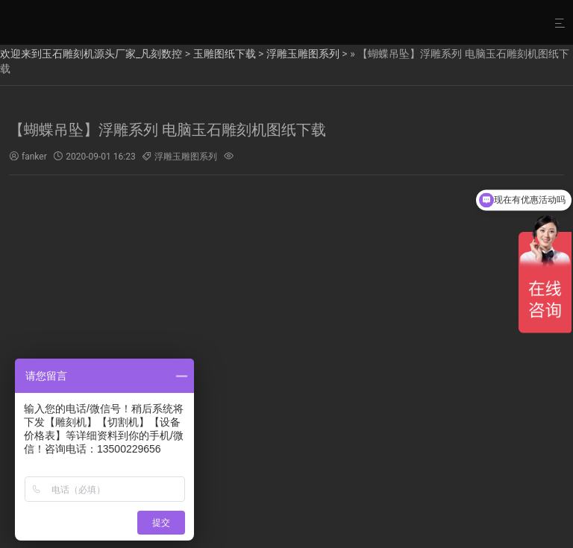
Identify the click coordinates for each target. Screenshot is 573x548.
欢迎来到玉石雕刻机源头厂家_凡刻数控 (91, 54)
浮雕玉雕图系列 (302, 54)
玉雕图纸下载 (224, 54)
